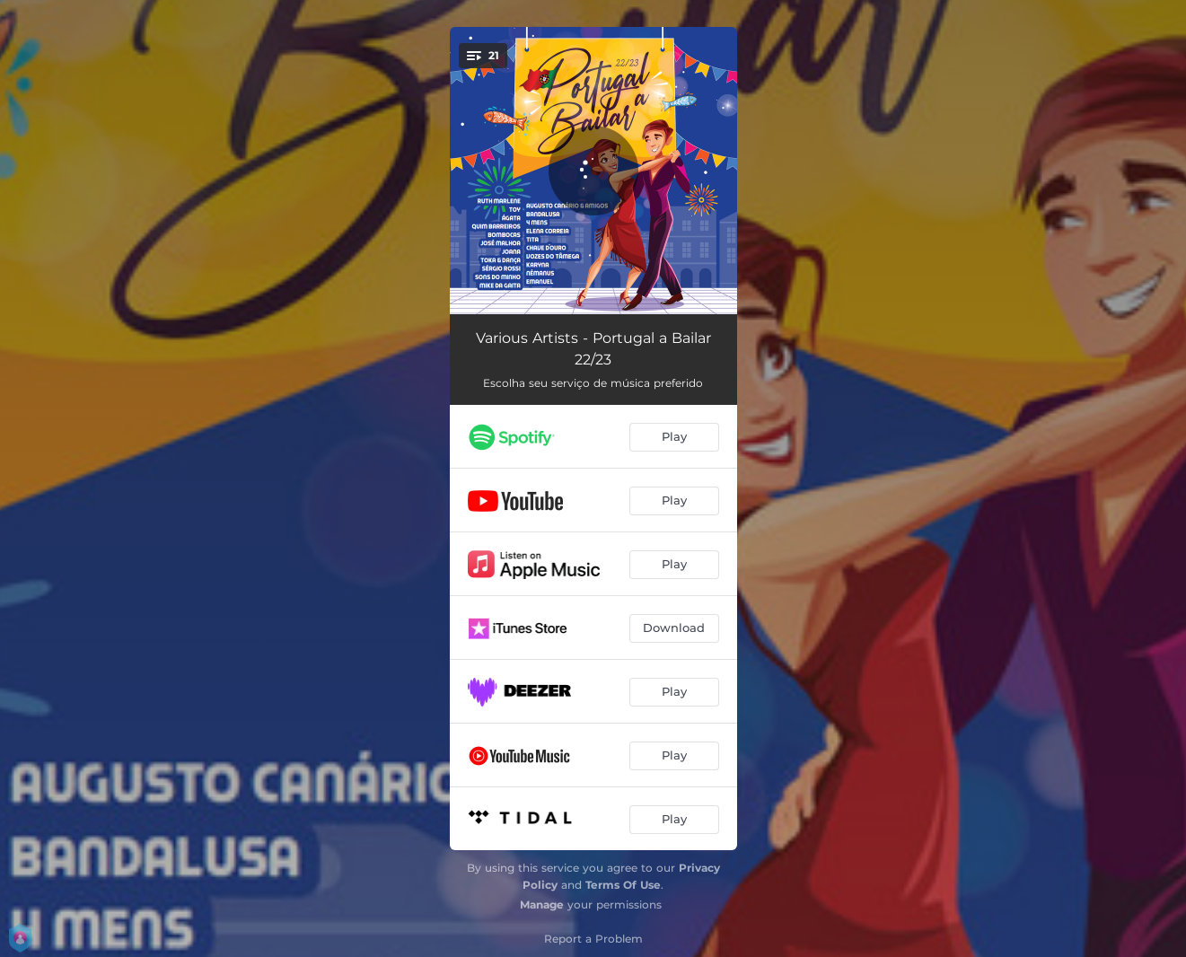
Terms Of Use (623, 884)
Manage (542, 904)
